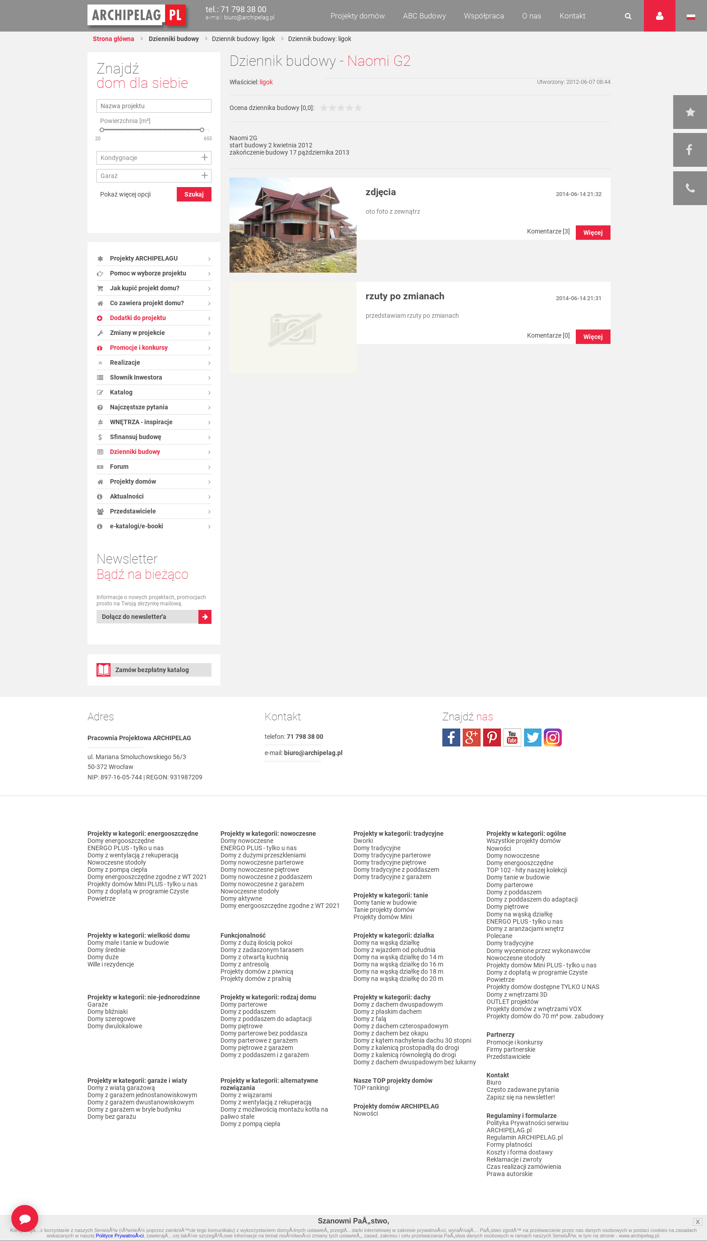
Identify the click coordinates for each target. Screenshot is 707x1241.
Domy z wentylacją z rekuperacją (133, 855)
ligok (266, 82)
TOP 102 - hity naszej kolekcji (527, 869)
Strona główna (113, 38)
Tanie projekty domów (384, 909)
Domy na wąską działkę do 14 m (398, 957)
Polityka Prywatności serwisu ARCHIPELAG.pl (528, 1123)
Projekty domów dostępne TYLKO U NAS (543, 985)
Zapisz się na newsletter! (521, 1094)
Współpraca (484, 15)
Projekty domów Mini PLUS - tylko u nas (142, 884)
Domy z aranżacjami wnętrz (525, 927)
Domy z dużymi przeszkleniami (263, 855)
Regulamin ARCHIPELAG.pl (525, 1134)
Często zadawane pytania (523, 1086)
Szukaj (194, 194)
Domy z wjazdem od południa (395, 949)
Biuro (494, 1079)
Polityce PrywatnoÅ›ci (119, 1235)
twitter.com (532, 737)
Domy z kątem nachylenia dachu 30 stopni (412, 1040)
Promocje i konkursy (515, 1039)
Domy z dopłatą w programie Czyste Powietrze (137, 895)
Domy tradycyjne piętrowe (390, 862)
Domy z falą (370, 1018)
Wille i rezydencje (110, 964)
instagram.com (553, 737)
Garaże (97, 1004)
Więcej (593, 232)
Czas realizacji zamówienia (524, 1163)
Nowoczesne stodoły (116, 862)
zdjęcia (381, 192)
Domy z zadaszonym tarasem (261, 949)
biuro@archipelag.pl (249, 17)
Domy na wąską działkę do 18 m (398, 971)
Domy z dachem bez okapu (391, 1033)
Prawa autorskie (510, 1170)
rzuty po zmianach (405, 296)
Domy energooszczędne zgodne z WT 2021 (147, 876)
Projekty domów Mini (383, 916)
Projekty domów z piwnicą (257, 971)
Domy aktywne (241, 898)
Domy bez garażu (111, 1116)
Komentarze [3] (548, 231)
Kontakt (572, 15)
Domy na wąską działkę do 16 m (398, 964)
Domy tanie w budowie (385, 902)
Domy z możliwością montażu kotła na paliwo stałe (274, 1113)
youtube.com (512, 737)
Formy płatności (509, 1141)
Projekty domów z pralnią (255, 978)
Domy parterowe (243, 1004)
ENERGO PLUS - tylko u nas (125, 848)
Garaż (109, 175)
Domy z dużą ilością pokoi (256, 942)
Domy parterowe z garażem (259, 1040)
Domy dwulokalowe (114, 1026)
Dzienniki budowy (173, 38)
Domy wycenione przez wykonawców (539, 949)
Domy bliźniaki (107, 1011)
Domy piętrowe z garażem (256, 1047)
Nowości (366, 1113)
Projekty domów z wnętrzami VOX (534, 1006)
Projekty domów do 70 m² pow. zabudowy (545, 1013)
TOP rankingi (372, 1087)
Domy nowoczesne (246, 840)
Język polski (691, 17)
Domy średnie (106, 949)
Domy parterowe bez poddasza (264, 1033)
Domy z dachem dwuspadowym (398, 1004)
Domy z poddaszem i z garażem (264, 1054)
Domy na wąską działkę (386, 942)
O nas (532, 15)
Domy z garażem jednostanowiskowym (142, 1095)
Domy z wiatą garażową (121, 1087)
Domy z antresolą (244, 964)
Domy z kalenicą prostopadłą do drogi (406, 1047)
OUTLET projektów (513, 999)
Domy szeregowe (111, 1018)
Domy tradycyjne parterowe (392, 855)
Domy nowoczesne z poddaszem (266, 876)
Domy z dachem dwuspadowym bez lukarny (415, 1062)
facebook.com (451, 737)
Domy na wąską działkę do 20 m (398, 978)
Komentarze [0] (548, 335)
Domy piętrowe (241, 1026)
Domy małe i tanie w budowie (128, 942)
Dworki (363, 840)
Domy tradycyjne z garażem (392, 876)
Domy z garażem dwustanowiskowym (140, 1102)
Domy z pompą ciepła (117, 869)
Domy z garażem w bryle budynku (134, 1109)
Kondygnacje (119, 157)
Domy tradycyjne (377, 848)
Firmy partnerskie (511, 1046)
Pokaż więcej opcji (125, 194)
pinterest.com (492, 737)
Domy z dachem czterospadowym (401, 1026)
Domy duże (103, 957)
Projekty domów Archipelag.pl (137, 15)
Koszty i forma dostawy (520, 1148)
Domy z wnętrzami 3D (517, 992)
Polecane (499, 934)
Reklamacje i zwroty (514, 1155)
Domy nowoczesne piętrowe (259, 869)
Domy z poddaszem (247, 1011)
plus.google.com (472, 737)
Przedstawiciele (508, 1054)
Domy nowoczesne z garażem (262, 884)
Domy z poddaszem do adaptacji (266, 1018)
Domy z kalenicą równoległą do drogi (405, 1054)
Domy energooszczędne (120, 840)
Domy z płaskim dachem (388, 1011)
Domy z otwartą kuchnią (254, 957)
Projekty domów (358, 15)
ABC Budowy (424, 15)
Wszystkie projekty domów (524, 840)
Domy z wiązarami (246, 1095)
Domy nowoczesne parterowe (261, 862)
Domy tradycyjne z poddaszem (396, 869)
